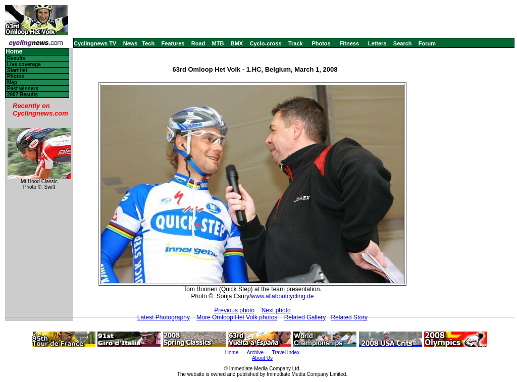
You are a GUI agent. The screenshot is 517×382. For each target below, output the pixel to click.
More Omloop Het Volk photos (236, 317)
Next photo (276, 310)
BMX (237, 43)
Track (295, 43)
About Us (262, 358)
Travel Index (286, 352)
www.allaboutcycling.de (282, 296)
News (130, 43)
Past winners (22, 88)
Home (14, 51)
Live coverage (24, 64)
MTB (218, 43)
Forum (427, 43)
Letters (377, 43)
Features (173, 43)
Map (12, 82)
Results (16, 58)
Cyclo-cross (266, 43)
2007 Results (22, 94)
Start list (17, 70)
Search (402, 43)
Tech (148, 43)
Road (198, 43)
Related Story (349, 317)
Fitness (349, 43)
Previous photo (234, 310)
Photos (321, 43)
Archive (255, 352)
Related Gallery (305, 317)
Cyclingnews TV (95, 43)
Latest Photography (163, 317)
